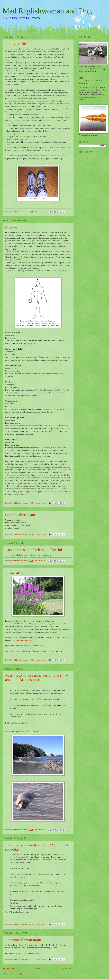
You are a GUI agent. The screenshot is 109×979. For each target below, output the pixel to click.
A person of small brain (23, 940)
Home (38, 968)
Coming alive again (20, 515)
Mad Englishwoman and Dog (47, 11)
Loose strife (14, 572)
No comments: (40, 212)
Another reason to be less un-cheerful (33, 550)
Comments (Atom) (18, 974)
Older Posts (68, 968)
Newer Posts (9, 968)
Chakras (11, 227)
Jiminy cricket (16, 44)
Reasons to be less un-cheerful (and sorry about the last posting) (36, 677)
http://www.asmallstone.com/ (22, 640)
